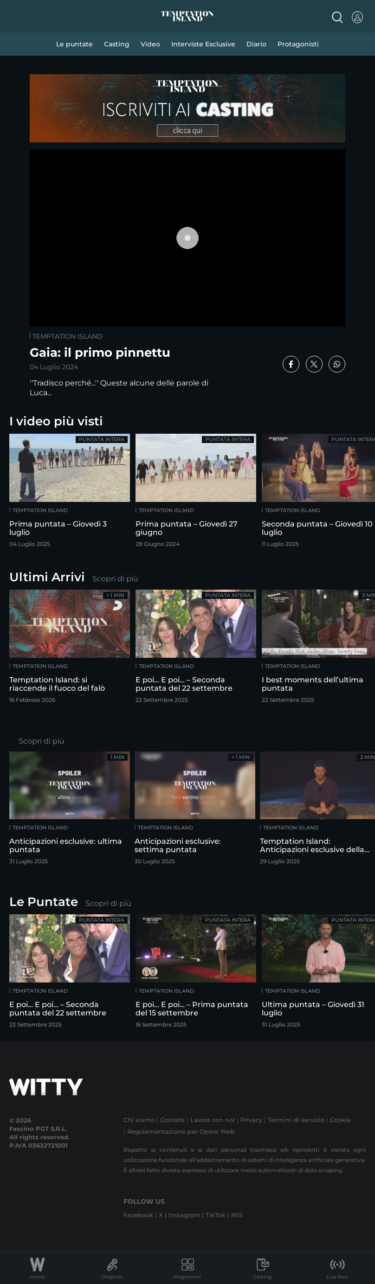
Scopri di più (115, 578)
